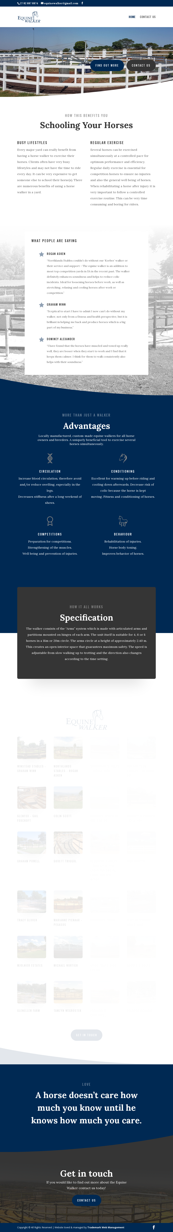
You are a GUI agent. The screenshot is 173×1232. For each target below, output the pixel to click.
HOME (132, 17)
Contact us (139, 65)
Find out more (106, 65)
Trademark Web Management (105, 1227)
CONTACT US (148, 17)
